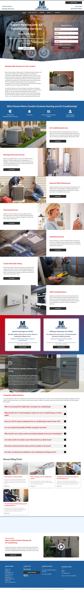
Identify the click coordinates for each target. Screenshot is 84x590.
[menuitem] (24, 12)
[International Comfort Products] (17, 521)
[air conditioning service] (15, 495)
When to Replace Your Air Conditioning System (41, 477)
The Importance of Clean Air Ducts (13, 476)
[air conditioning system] (42, 468)
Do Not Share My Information (31, 589)
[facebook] (24, 575)
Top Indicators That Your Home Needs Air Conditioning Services (68, 477)
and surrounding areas (10, 582)
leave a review (20, 383)
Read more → (7, 486)
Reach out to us (8, 96)
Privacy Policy (22, 589)
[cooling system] (15, 468)
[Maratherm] (17, 528)
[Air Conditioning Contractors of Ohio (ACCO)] (42, 528)
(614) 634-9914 (76, 9)
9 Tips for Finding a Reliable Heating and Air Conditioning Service (15, 504)
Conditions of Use (40, 589)
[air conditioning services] (68, 468)
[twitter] (27, 575)
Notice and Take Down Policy (49, 589)
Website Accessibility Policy (59, 589)
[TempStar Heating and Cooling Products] (66, 521)
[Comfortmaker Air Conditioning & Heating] (42, 521)
